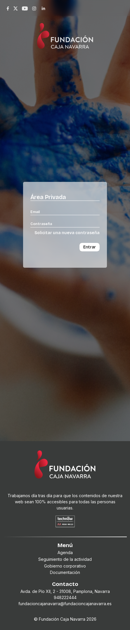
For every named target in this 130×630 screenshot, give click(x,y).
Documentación (65, 572)
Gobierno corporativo (65, 565)
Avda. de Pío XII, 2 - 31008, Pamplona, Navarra (65, 591)
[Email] (65, 211)
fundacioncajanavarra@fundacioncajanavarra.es (65, 603)
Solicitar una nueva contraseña (67, 232)
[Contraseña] (65, 223)
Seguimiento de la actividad (65, 559)
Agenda (65, 552)
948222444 (65, 597)
